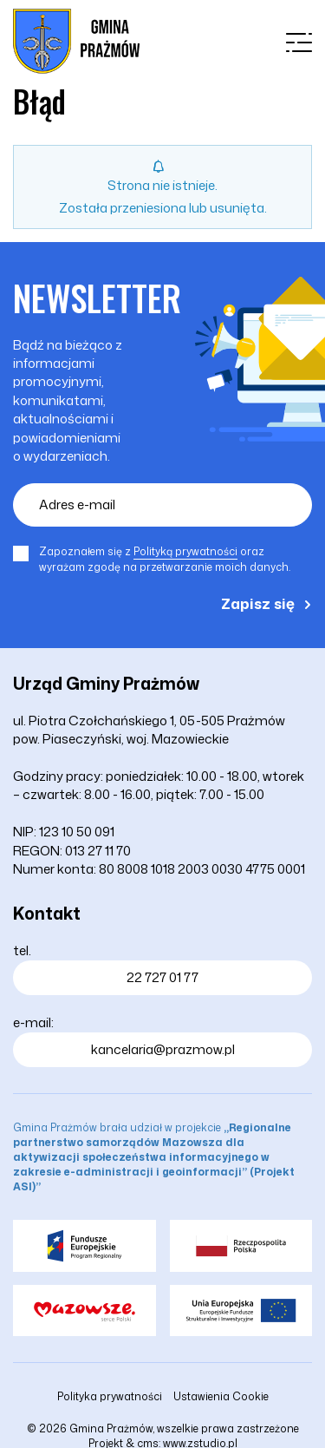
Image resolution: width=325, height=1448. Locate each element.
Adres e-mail (77, 504)
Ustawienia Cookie (221, 1396)
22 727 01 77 (162, 977)
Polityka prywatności (109, 1396)
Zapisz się (258, 603)
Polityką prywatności (185, 551)
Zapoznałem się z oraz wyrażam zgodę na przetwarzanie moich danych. (164, 559)
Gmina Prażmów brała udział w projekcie (154, 1157)
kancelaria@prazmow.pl (163, 1049)
